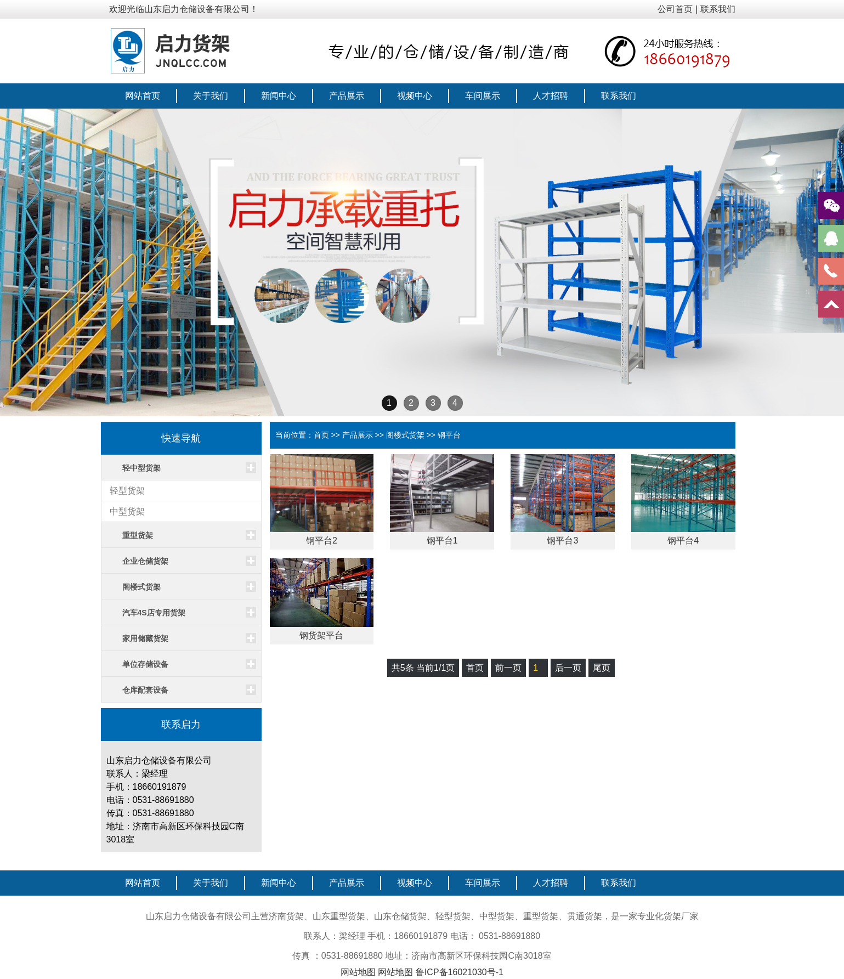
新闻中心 (278, 95)
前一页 (508, 667)
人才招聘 (550, 95)
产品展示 (346, 95)
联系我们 (717, 9)
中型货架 (127, 511)
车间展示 (482, 95)
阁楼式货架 (405, 435)
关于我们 (210, 95)
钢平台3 (562, 540)
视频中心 (414, 95)
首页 (321, 435)
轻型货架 (127, 490)
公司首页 (675, 9)
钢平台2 (321, 540)
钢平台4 (683, 540)
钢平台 (449, 435)
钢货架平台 (321, 635)
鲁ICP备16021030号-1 (459, 972)
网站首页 (142, 95)
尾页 (601, 667)
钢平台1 (442, 540)
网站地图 (358, 972)
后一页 (568, 667)
